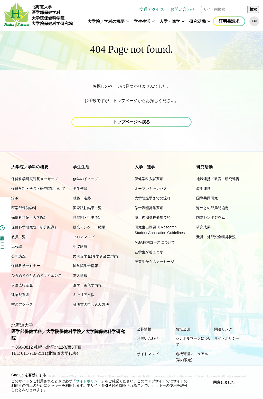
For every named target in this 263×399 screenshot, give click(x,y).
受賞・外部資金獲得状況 (216, 237)
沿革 (14, 198)
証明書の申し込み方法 (91, 304)
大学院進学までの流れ (153, 198)
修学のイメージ (85, 179)
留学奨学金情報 (85, 266)
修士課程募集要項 (149, 208)
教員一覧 (18, 237)
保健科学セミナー (25, 266)
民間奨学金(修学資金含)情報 (96, 256)
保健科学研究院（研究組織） (34, 227)
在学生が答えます (149, 252)
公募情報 (144, 329)
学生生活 (142, 21)
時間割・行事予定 (87, 217)
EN (254, 21)
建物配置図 (20, 295)
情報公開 (183, 329)
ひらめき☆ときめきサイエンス (36, 275)
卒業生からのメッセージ (154, 261)
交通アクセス (151, 9)
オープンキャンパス (151, 189)
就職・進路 (82, 198)
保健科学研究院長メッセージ (34, 179)
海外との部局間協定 (212, 208)
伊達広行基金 (22, 285)
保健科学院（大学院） (29, 217)
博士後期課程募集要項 (153, 217)
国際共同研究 (207, 198)
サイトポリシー (88, 381)
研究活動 (197, 21)
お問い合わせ (182, 9)
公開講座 (18, 256)
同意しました (224, 382)
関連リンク (223, 329)
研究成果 (203, 227)
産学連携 (203, 189)
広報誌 (16, 246)
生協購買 (80, 246)
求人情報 (80, 275)
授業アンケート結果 (89, 227)
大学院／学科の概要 (106, 21)
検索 (253, 9)
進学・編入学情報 (87, 285)
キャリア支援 (84, 295)
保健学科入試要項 (149, 179)
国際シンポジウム (210, 217)
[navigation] (168, 15)
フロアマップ (84, 237)
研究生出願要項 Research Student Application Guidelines (160, 230)
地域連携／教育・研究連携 (217, 179)
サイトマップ (147, 354)
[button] (128, 23)
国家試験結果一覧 (87, 208)
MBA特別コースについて (155, 242)
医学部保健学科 (23, 208)
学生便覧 (80, 189)
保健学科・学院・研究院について (38, 189)
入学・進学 (169, 21)
